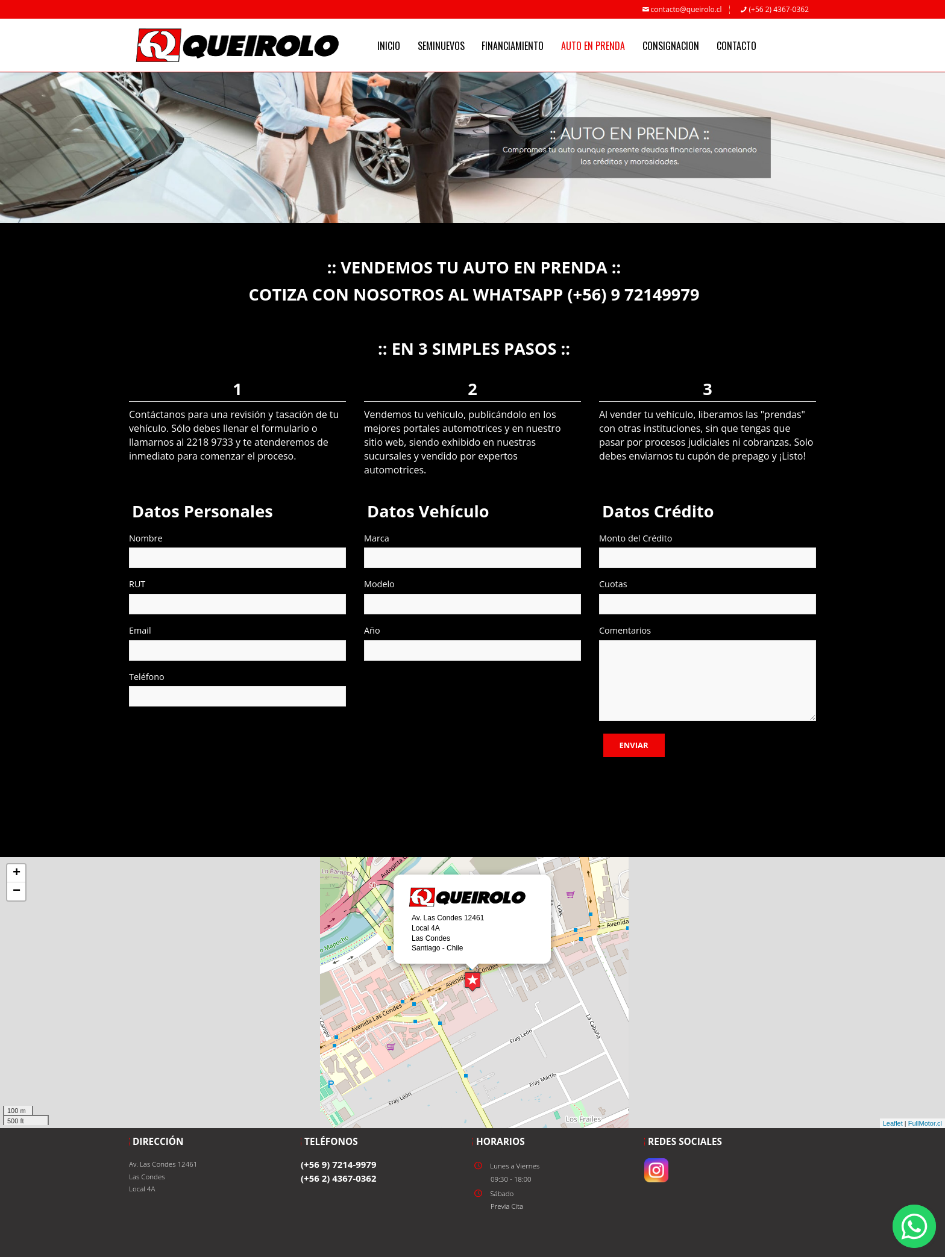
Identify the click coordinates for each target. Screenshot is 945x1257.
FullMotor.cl (925, 1123)
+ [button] (16, 873)
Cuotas (613, 584)
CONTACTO (736, 46)
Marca (376, 538)
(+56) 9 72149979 (633, 294)
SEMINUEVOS (441, 46)
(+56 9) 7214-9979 (338, 1164)
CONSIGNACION (670, 46)
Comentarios (625, 630)
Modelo (379, 584)
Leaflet (893, 1123)
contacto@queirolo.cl (681, 9)
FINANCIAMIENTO (513, 46)
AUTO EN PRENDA (593, 46)
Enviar (634, 745)
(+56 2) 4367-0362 (774, 9)
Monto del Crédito (635, 538)
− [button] (16, 891)
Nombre (146, 538)
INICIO (388, 46)
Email (140, 630)
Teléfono (147, 676)
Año (372, 630)
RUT (137, 584)
